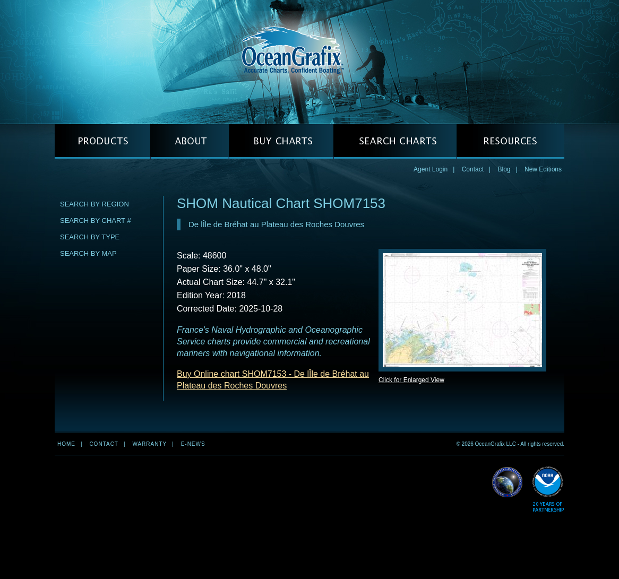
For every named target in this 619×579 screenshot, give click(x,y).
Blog (503, 169)
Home (66, 444)
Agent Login (431, 169)
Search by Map (88, 253)
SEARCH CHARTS (395, 141)
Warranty (149, 444)
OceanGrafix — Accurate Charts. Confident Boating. (309, 61)
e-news (193, 444)
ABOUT (189, 141)
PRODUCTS (102, 141)
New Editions (543, 169)
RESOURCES (510, 141)
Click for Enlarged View (411, 380)
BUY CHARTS (281, 141)
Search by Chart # (95, 220)
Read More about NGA (507, 482)
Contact (473, 169)
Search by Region (94, 204)
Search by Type (89, 237)
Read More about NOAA (548, 489)
